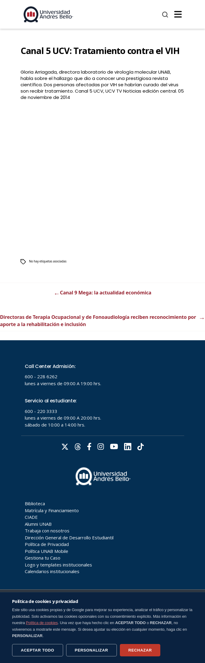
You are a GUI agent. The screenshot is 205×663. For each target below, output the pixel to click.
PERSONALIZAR (91, 650)
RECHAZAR (140, 650)
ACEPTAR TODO (37, 650)
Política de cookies (42, 622)
